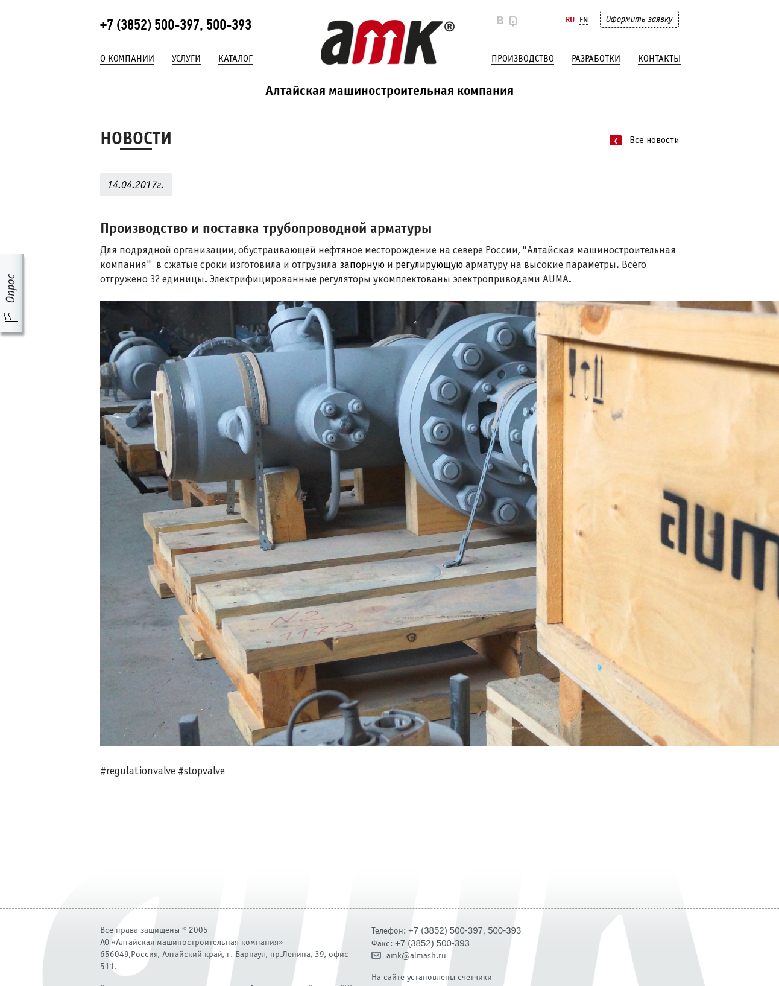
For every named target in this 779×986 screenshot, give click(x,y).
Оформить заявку (639, 19)
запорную (362, 265)
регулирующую (429, 265)
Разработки (596, 58)
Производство (522, 58)
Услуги (186, 58)
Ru (570, 19)
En (583, 19)
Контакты (659, 58)
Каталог (235, 58)
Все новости (654, 140)
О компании (127, 58)
